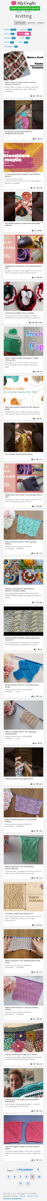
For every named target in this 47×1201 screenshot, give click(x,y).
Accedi (19, 12)
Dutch (9, 42)
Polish (25, 38)
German (10, 38)
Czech (23, 42)
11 (20, 1183)
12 (27, 1183)
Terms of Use (32, 1196)
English (10, 29)
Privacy (22, 1196)
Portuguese (11, 46)
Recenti (41, 23)
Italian (24, 34)
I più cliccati (20, 23)
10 (38, 1176)
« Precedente (25, 1169)
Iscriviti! (28, 12)
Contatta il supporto (12, 1198)
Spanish (26, 29)
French (9, 34)
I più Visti (31, 23)
